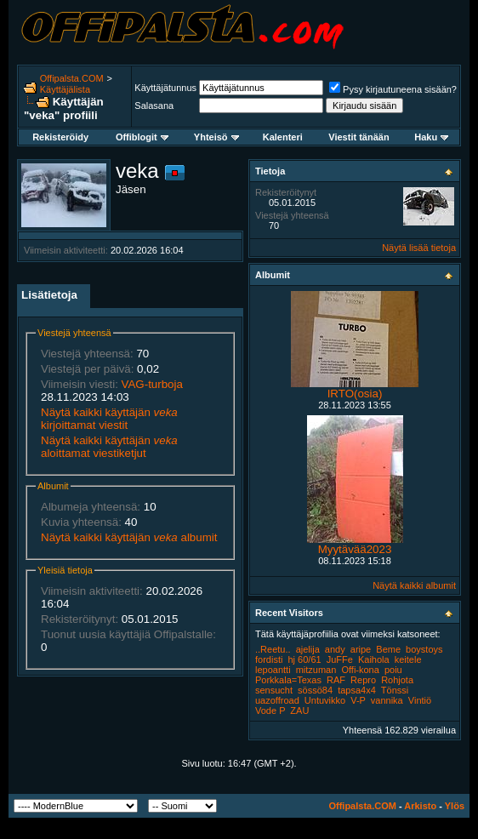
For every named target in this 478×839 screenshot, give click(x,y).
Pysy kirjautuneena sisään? (393, 89)
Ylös (454, 806)
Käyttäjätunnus (165, 88)
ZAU (299, 710)
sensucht (274, 690)
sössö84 (315, 690)
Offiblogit (142, 137)
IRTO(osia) (355, 393)
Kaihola (374, 659)
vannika (387, 700)
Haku (431, 137)
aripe (360, 649)
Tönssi (394, 690)
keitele (408, 659)
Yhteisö (216, 137)
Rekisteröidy (60, 137)
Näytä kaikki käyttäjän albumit (129, 537)
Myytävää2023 (355, 549)
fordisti (268, 659)
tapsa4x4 (357, 690)
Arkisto (420, 806)
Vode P (270, 710)
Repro (363, 680)
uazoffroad (277, 700)
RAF (336, 680)
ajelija (308, 649)
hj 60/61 (304, 659)
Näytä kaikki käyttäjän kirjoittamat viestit (109, 418)
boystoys (424, 649)
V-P (358, 700)
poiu (393, 670)
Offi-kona (359, 670)
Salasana (154, 105)
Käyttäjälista (65, 89)
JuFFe (340, 659)
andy (335, 649)
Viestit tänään (358, 137)
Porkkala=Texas (288, 680)
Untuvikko (324, 700)
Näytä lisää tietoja (419, 248)
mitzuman (316, 670)
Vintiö (419, 700)
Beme (388, 649)
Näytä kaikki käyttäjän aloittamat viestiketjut (109, 446)
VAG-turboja (152, 384)
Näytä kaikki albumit (414, 585)
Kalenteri (283, 137)
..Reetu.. (273, 649)
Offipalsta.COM (72, 78)
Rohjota (397, 680)
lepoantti (273, 670)
